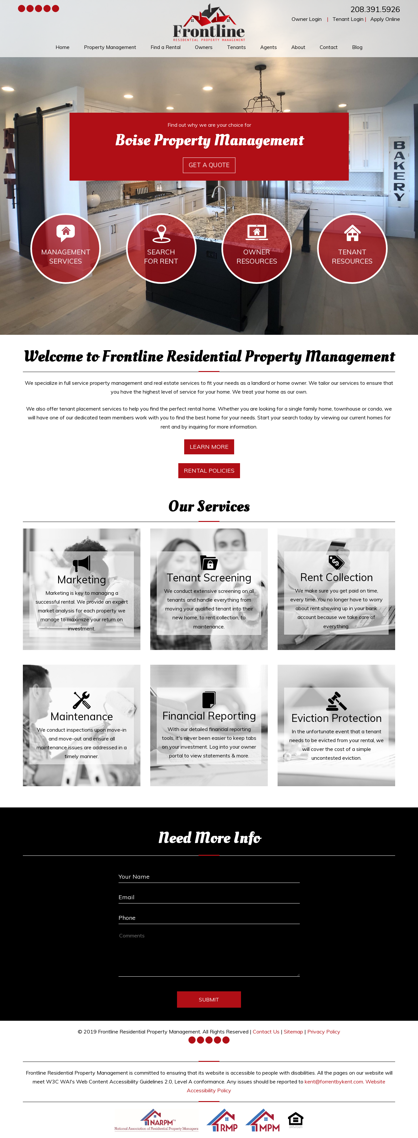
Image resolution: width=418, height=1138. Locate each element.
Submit (209, 999)
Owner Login (307, 19)
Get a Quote (209, 165)
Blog (357, 47)
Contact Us (266, 1031)
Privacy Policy (323, 1031)
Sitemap (293, 1031)
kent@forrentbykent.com (334, 1081)
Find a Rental (166, 47)
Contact (329, 47)
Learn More (209, 446)
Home (63, 47)
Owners (204, 47)
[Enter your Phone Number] (209, 915)
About (298, 47)
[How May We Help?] (209, 954)
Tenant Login (347, 19)
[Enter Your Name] (209, 874)
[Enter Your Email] (209, 894)
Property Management (110, 47)
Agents (268, 47)
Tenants (236, 47)
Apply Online (385, 19)
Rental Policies (209, 470)
